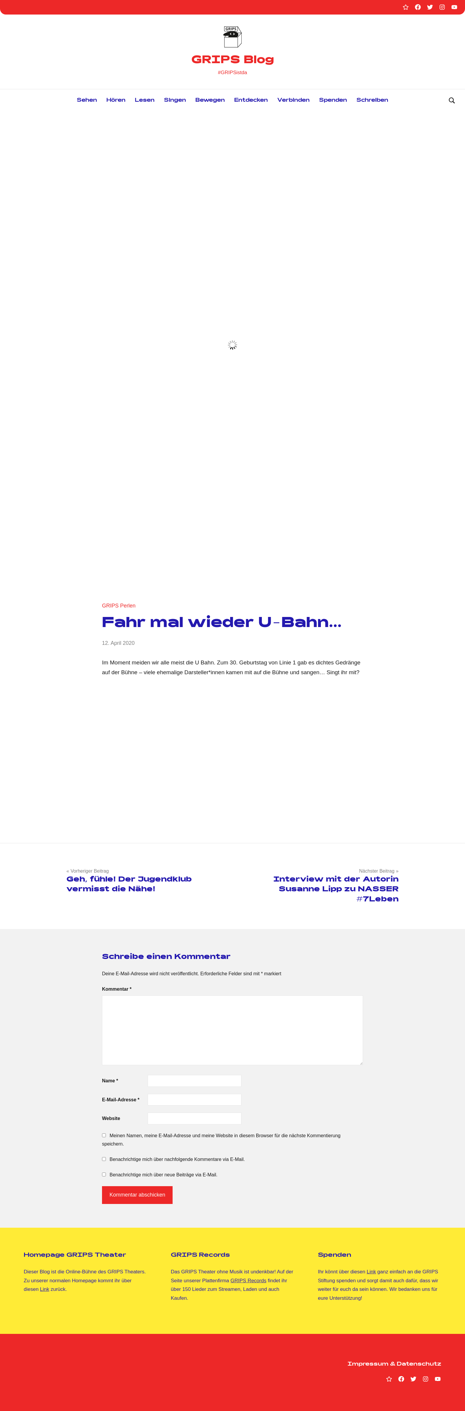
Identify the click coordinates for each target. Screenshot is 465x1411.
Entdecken (251, 100)
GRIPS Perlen (119, 606)
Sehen (87, 100)
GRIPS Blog (232, 60)
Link (44, 1289)
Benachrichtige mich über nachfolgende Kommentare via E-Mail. (177, 1159)
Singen (175, 100)
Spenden (333, 100)
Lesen (145, 100)
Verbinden (293, 100)
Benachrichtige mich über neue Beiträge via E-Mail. (163, 1174)
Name (110, 1080)
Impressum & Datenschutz (394, 1364)
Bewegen (210, 100)
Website (111, 1118)
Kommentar (117, 989)
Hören (115, 100)
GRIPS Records (248, 1280)
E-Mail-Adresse (120, 1099)
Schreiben (372, 100)
